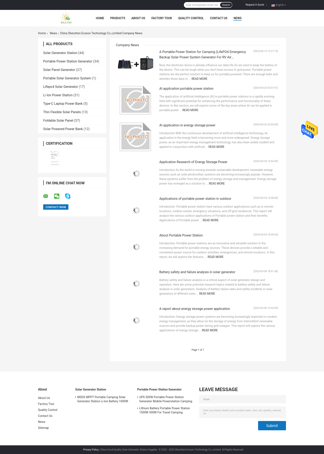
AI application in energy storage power (187, 125)
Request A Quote (255, 4)
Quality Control (191, 18)
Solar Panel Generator (59, 70)
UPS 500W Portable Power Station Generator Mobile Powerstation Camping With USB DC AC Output (165, 399)
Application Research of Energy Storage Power (193, 162)
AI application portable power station (186, 89)
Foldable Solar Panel (58, 120)
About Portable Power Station (181, 235)
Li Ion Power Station (58, 95)
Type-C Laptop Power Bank (63, 104)
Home (100, 18)
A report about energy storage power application (194, 309)
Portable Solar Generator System (67, 78)
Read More (199, 78)
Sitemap (43, 427)
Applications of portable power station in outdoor (195, 199)
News (237, 18)
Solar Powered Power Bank (63, 129)
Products (117, 18)
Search (226, 5)
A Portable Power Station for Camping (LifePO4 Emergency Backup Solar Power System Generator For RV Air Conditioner (202, 57)
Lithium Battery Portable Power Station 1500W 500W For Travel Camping (164, 410)
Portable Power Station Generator (67, 61)
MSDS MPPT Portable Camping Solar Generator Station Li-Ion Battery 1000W (102, 399)
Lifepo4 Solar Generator (60, 87)
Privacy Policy (91, 449)
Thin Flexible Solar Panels (62, 112)
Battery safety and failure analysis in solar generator (197, 272)
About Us (138, 18)
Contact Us (218, 18)
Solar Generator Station (60, 53)
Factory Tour (161, 18)
